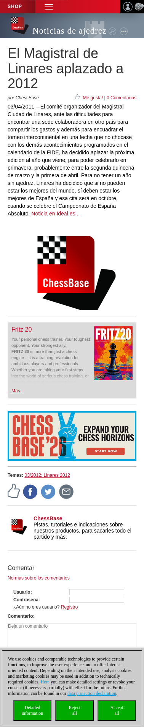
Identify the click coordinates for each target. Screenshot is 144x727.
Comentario (20, 616)
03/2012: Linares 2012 (47, 475)
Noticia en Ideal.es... (55, 213)
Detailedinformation (32, 710)
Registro (69, 607)
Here (45, 682)
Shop (15, 6)
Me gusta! (93, 97)
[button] (48, 6)
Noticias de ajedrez (69, 31)
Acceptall (116, 710)
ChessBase (48, 518)
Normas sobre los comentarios (39, 578)
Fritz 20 (21, 329)
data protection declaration (91, 693)
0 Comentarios (121, 97)
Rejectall (74, 710)
